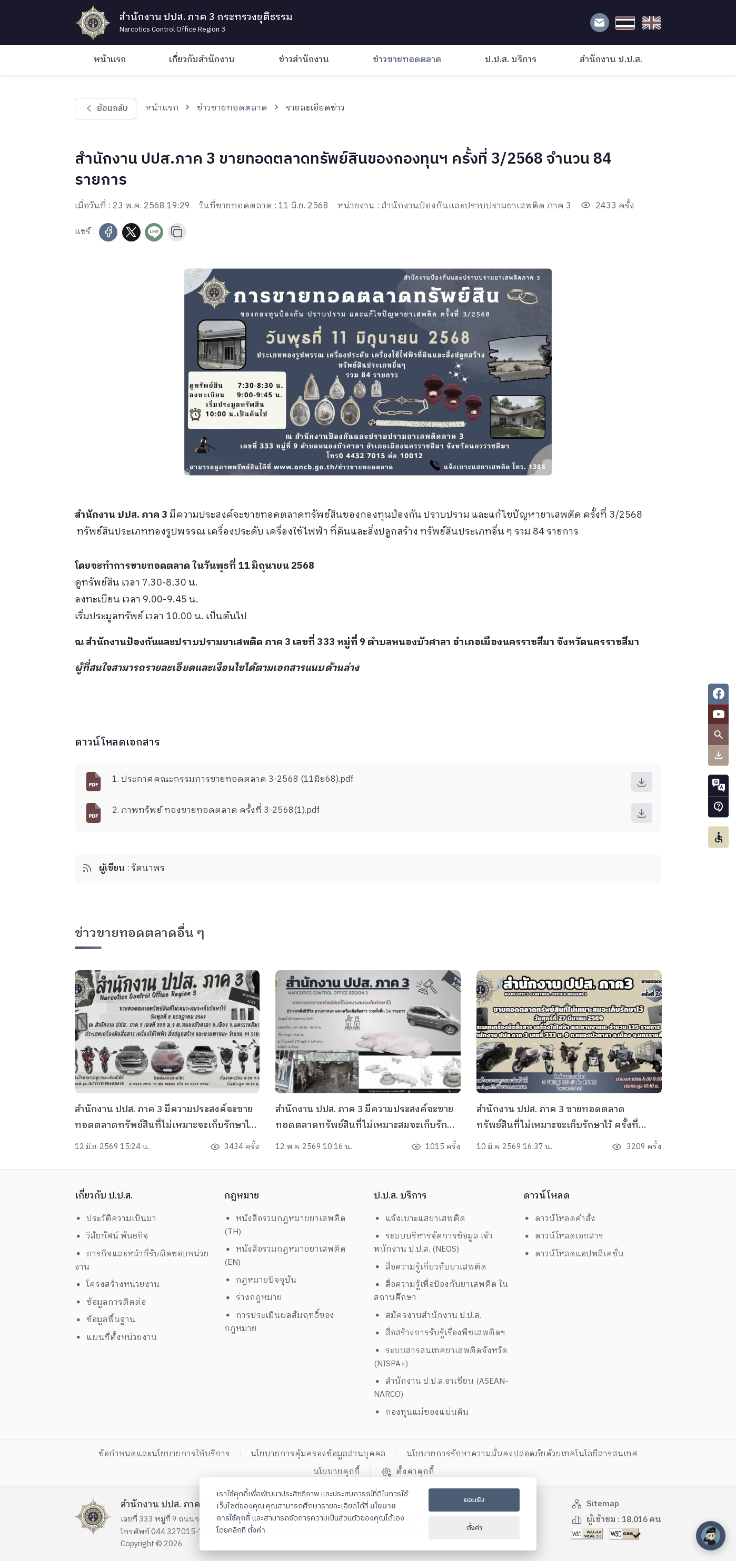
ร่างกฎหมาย (253, 1297)
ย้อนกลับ (105, 109)
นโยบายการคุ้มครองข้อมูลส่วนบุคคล (318, 1453)
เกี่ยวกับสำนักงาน (202, 60)
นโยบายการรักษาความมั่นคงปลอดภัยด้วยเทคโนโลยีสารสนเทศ (522, 1453)
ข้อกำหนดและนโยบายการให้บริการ (164, 1453)
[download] (641, 782)
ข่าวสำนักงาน (304, 60)
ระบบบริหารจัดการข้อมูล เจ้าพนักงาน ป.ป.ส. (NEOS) (433, 1243)
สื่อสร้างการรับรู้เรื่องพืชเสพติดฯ (440, 1333)
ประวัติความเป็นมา (116, 1218)
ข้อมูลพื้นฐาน (105, 1319)
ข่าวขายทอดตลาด (407, 60)
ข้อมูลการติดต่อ (110, 1302)
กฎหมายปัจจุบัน (260, 1280)
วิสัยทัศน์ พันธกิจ (112, 1236)
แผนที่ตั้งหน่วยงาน (116, 1337)
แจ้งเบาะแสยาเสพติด (420, 1218)
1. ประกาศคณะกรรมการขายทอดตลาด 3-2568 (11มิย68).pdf (232, 779)
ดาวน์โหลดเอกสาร (563, 1236)
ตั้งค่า (256, 1530)
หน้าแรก (110, 60)
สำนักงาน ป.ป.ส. (611, 60)
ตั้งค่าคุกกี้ (408, 1472)
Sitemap (595, 1503)
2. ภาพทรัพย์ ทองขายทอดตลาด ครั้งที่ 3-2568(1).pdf (216, 810)
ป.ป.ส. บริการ (510, 60)
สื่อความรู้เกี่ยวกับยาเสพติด (430, 1267)
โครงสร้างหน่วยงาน (117, 1284)
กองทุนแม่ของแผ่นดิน (421, 1412)
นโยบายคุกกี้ (336, 1471)
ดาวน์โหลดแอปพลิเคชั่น (573, 1254)
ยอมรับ (474, 1500)
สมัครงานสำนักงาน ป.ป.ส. (428, 1315)
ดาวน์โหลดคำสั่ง (559, 1218)
